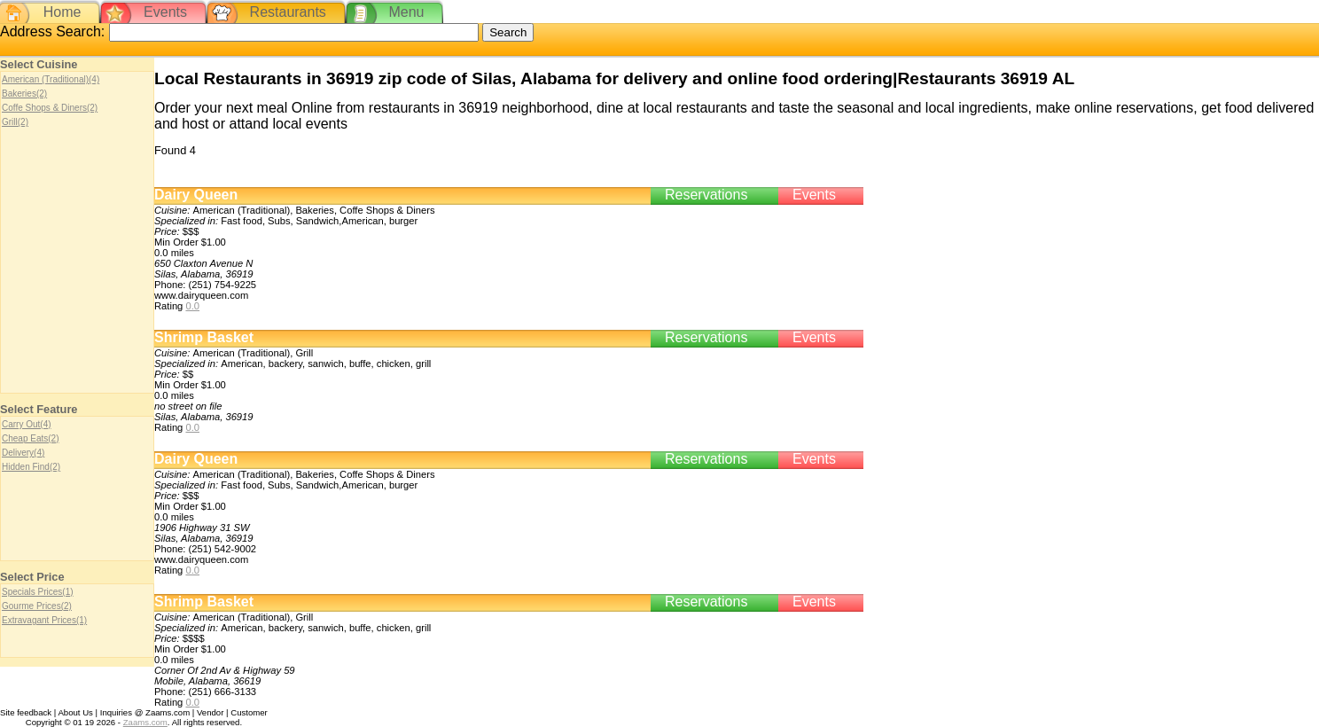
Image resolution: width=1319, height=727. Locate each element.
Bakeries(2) (24, 93)
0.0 (192, 306)
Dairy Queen (196, 194)
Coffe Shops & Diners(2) (50, 108)
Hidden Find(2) (31, 467)
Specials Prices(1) (38, 592)
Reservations (706, 194)
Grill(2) (15, 122)
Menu (406, 12)
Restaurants (288, 12)
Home (62, 12)
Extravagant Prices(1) (44, 620)
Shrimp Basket (204, 337)
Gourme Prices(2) (37, 606)
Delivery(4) (23, 452)
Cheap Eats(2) (30, 438)
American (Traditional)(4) (50, 79)
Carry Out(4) (26, 424)
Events (165, 12)
